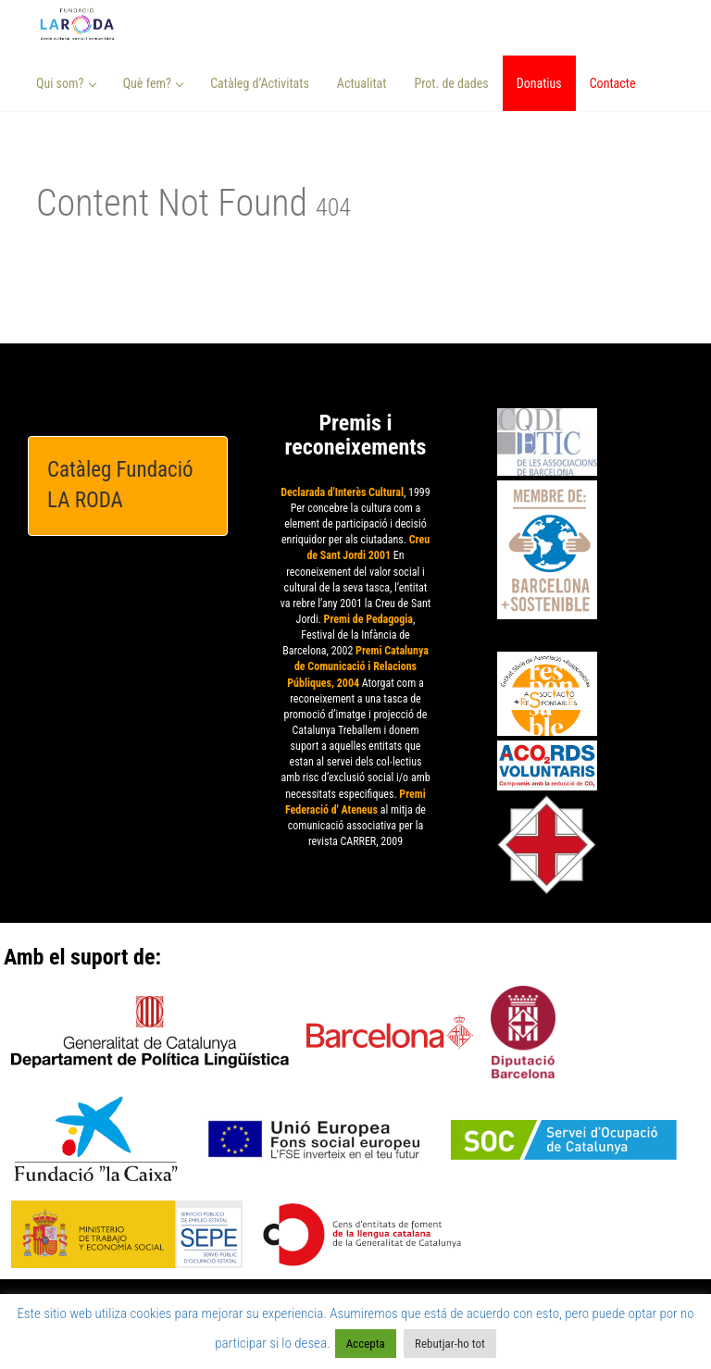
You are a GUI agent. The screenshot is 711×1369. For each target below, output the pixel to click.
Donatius (539, 83)
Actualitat (362, 83)
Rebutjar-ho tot (450, 1343)
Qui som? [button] (66, 83)
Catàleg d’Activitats (259, 83)
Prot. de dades (451, 83)
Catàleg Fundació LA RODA (120, 485)
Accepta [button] (365, 1343)
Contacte (613, 83)
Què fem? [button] (153, 83)
